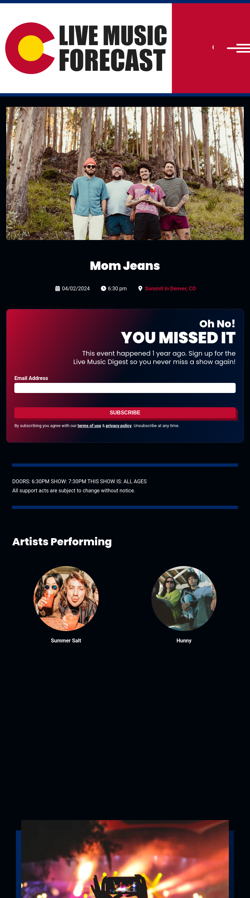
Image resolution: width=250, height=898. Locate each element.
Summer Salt (66, 641)
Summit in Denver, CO (170, 288)
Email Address (31, 378)
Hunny (183, 641)
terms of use (89, 425)
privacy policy (119, 425)
